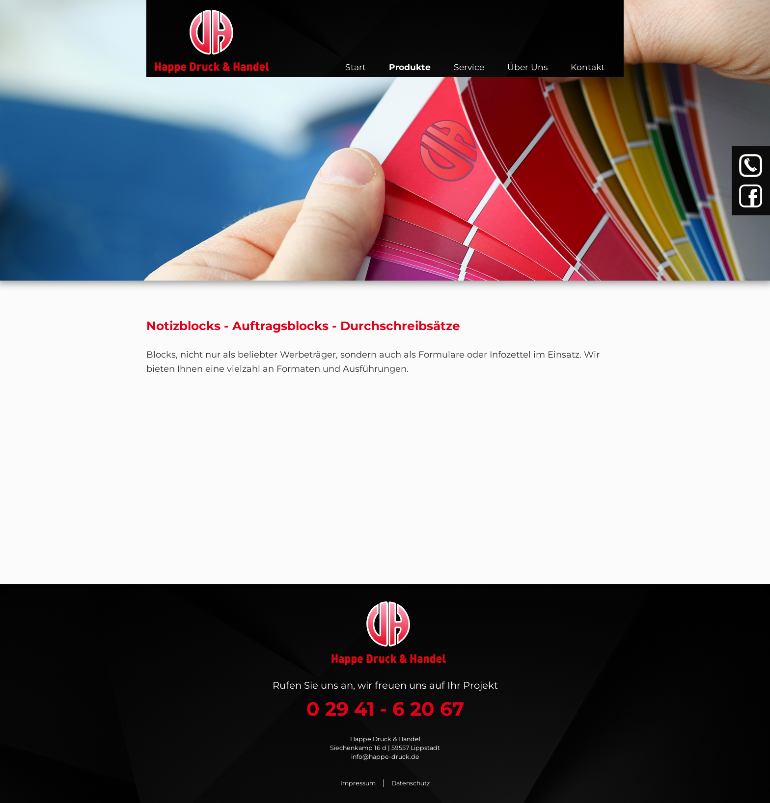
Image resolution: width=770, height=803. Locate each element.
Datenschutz (410, 783)
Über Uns (527, 67)
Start (355, 67)
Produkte (410, 67)
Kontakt (588, 67)
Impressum (358, 783)
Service (469, 67)
